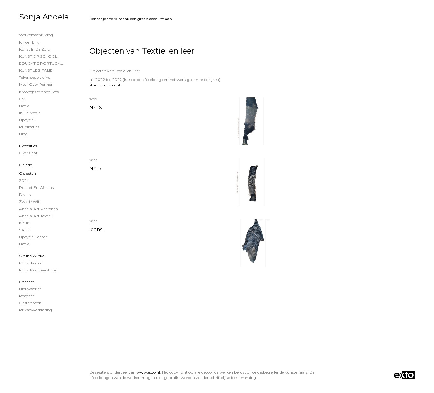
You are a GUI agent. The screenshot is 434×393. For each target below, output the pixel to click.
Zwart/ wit (29, 201)
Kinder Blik (29, 42)
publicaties (29, 126)
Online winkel (32, 255)
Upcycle (26, 119)
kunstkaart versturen (38, 270)
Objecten (27, 173)
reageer (26, 295)
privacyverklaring (35, 310)
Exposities (28, 146)
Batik (24, 105)
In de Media (29, 112)
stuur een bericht (105, 85)
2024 (24, 180)
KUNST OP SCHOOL (38, 56)
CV (22, 98)
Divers (25, 194)
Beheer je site (101, 18)
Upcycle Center (33, 236)
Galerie (25, 164)
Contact (26, 281)
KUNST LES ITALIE (36, 70)
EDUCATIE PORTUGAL (41, 63)
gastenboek (30, 302)
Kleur (24, 222)
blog (23, 133)
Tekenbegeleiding (35, 77)
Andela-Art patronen (38, 208)
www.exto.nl (148, 372)
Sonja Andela (44, 16)
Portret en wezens (36, 187)
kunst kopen (31, 263)
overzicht (28, 153)
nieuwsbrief (30, 288)
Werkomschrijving (36, 35)
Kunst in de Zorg (34, 49)
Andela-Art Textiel (35, 215)
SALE (24, 229)
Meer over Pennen (36, 84)
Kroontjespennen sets (39, 91)
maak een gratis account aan (145, 18)
